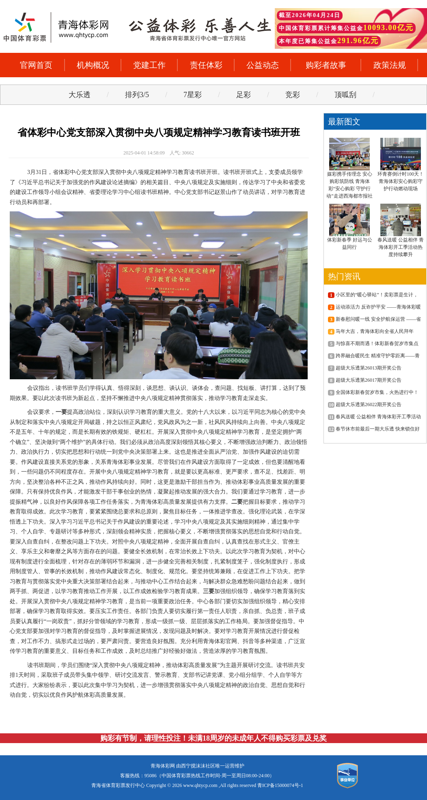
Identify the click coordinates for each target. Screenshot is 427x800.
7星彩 (192, 95)
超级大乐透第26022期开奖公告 (364, 404)
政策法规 (389, 65)
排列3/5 (137, 95)
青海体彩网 (163, 766)
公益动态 (262, 65)
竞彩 (292, 95)
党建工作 (149, 65)
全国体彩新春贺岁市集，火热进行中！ (373, 392)
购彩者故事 (326, 65)
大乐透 (80, 95)
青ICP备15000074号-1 (280, 785)
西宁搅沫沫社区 (198, 766)
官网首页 (36, 65)
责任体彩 (206, 65)
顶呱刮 (345, 95)
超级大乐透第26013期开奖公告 (364, 368)
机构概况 (93, 65)
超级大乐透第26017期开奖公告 (364, 380)
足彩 (243, 95)
